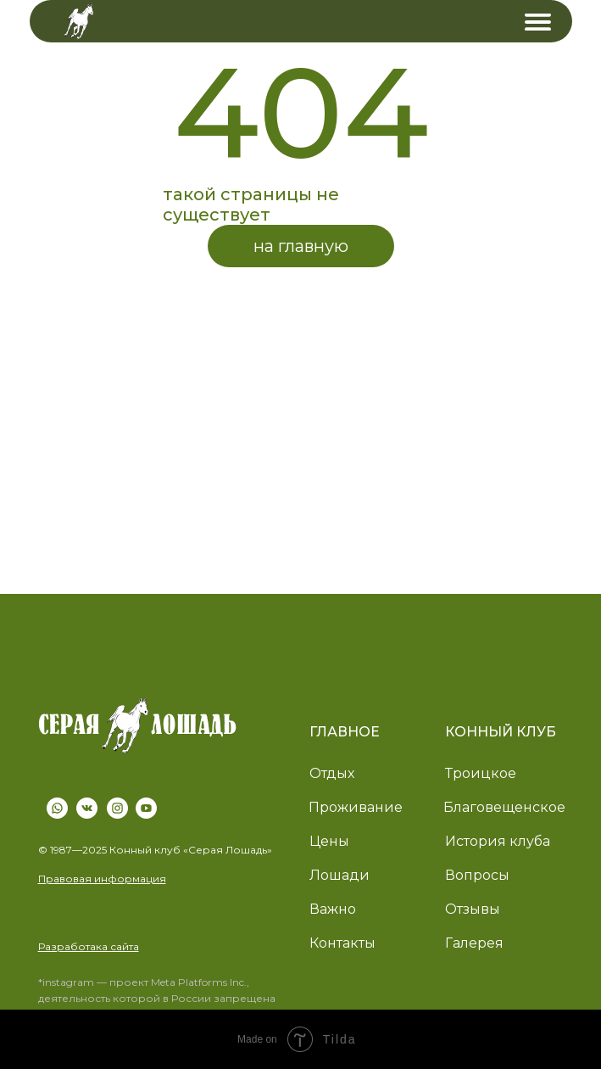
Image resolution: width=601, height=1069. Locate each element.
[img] (538, 22)
